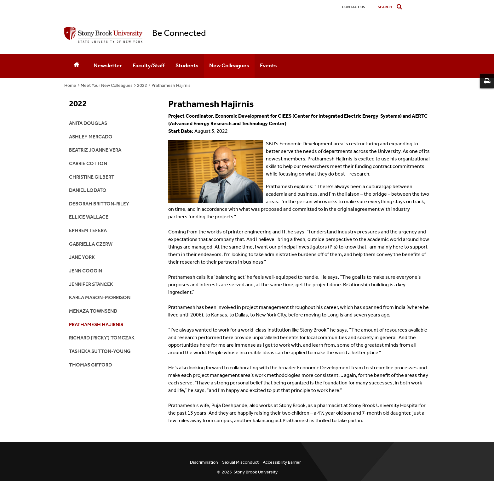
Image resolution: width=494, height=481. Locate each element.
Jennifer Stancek (91, 284)
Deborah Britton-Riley (99, 204)
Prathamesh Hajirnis (171, 85)
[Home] (76, 66)
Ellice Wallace (88, 217)
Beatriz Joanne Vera (95, 150)
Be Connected (179, 33)
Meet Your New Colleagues (107, 85)
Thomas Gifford (90, 365)
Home (70, 85)
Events (268, 65)
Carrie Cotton (88, 163)
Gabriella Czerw (90, 244)
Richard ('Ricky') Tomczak (102, 338)
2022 (142, 85)
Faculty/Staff (149, 65)
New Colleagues (229, 65)
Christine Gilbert (91, 177)
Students (186, 65)
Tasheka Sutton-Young (100, 351)
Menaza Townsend (93, 311)
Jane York (82, 257)
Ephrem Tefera (88, 230)
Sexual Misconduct (240, 462)
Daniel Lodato (87, 190)
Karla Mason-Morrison (99, 297)
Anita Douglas (88, 123)
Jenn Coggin (85, 271)
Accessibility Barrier (282, 462)
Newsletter (108, 65)
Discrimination (204, 462)
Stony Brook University (255, 472)
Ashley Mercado (90, 137)
